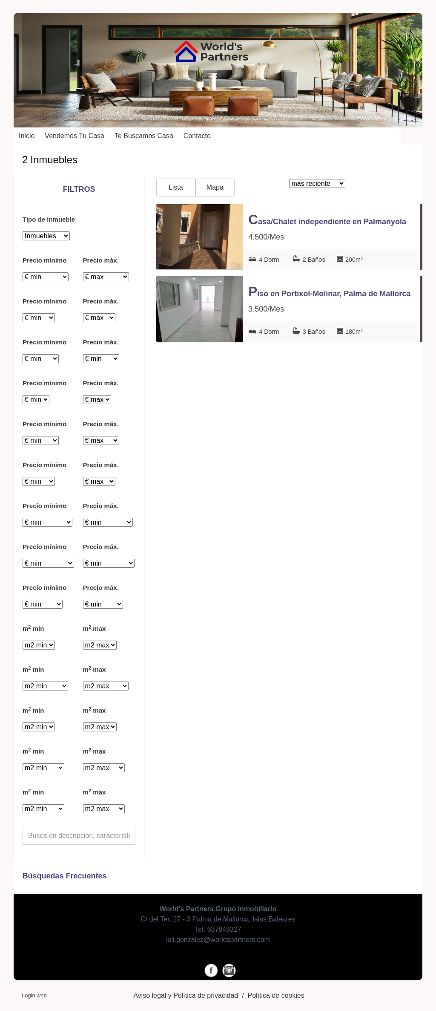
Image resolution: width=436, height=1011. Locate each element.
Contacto (197, 135)
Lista (176, 187)
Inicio (26, 135)
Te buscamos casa (144, 135)
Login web (34, 995)
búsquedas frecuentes (64, 876)
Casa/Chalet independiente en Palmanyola (327, 219)
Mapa (215, 187)
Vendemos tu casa (74, 135)
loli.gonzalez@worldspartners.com (218, 939)
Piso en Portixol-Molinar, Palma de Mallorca (329, 291)
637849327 (224, 929)
